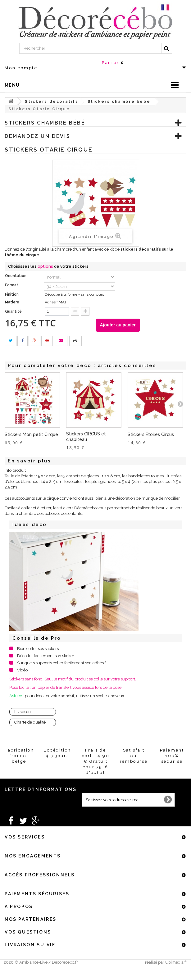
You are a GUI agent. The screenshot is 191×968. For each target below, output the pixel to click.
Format (12, 285)
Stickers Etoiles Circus (151, 434)
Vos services (25, 836)
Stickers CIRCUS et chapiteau (86, 436)
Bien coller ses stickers (38, 648)
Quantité (13, 311)
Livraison (22, 711)
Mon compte (21, 68)
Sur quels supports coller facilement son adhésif (61, 663)
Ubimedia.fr (176, 962)
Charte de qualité (30, 722)
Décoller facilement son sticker (45, 655)
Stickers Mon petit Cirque (31, 434)
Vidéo (22, 670)
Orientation (16, 276)
